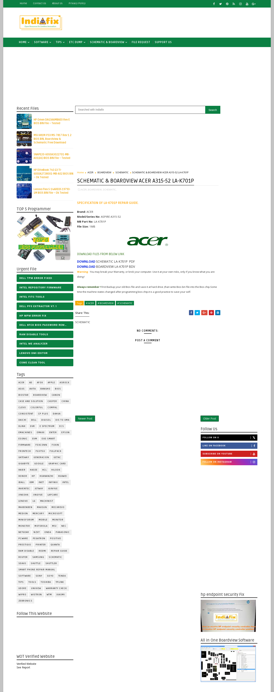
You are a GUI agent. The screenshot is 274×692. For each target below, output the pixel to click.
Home (25, 3)
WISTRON (38, 596)
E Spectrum (49, 428)
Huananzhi (49, 478)
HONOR (25, 478)
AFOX (42, 384)
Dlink (24, 428)
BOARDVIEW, (97, 199)
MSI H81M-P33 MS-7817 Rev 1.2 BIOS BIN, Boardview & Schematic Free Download (55, 140)
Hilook (58, 471)
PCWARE (25, 540)
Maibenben (28, 509)
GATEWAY (26, 459)
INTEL (68, 484)
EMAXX (43, 434)
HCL (47, 471)
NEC (66, 527)
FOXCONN (44, 446)
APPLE (53, 384)
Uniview (39, 590)
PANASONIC (65, 534)
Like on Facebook (227, 127)
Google (41, 465)
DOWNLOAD (88, 271)
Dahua (59, 415)
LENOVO (25, 503)
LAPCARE (55, 496)
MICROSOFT (58, 515)
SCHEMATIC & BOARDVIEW (109, 43)
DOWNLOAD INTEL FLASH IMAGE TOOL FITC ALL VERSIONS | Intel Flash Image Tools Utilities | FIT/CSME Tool (223, 593)
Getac (59, 459)
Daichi (25, 421)
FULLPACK (58, 453)
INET (43, 484)
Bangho (48, 390)
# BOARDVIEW (108, 318)
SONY (41, 577)
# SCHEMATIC (127, 318)
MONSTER (26, 527)
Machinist (49, 503)
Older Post (185, 434)
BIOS (60, 390)
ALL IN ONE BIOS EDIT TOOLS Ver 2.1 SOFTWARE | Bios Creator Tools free (234, 627)
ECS (64, 428)
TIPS (61, 43)
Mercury (40, 515)
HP (35, 478)
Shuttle (38, 565)
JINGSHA (26, 496)
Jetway (41, 490)
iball (24, 484)
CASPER (54, 403)
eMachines (28, 434)
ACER (24, 384)
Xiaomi (63, 596)
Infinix (55, 484)
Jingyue (40, 496)
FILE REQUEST (143, 43)
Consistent (28, 415)
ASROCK (67, 384)
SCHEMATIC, (112, 199)
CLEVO (24, 409)
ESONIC (25, 440)
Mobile (45, 521)
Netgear (26, 534)
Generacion (43, 459)
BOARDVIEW (43, 397)
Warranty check (58, 590)
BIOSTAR (26, 397)
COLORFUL (39, 409)
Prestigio (27, 546)
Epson (68, 434)
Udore (25, 590)
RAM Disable (28, 552)
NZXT (39, 534)
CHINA (67, 403)
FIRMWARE (27, 446)
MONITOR (60, 521)
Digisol (48, 421)
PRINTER (43, 546)
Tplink (62, 584)
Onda (50, 534)
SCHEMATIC (58, 559)
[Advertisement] (186, 22)
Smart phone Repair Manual (39, 571)
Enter (55, 434)
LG (36, 503)
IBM (34, 484)
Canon (58, 397)
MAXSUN (44, 509)
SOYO (52, 577)
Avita (35, 390)
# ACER (92, 318)
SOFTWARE (43, 43)
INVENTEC (26, 490)
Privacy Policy (79, 3)
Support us (165, 43)
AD (33, 384)
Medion (25, 515)
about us (59, 3)
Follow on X (227, 119)
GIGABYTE (26, 465)
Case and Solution (33, 403)
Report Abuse (207, 656)
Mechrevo (60, 509)
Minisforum (28, 521)
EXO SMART (51, 440)
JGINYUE (55, 490)
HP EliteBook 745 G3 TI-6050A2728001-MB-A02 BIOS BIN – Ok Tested (56, 175)
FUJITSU (42, 453)
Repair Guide (61, 552)
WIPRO (25, 596)
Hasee (36, 471)
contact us (41, 3)
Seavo (25, 565)
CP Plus (45, 415)
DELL (36, 421)
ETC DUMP (78, 43)
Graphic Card (59, 465)
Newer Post (87, 434)
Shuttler (53, 565)
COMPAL (55, 409)
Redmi (45, 552)
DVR (35, 428)
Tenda (64, 577)
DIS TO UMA (65, 421)
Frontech (27, 453)
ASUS (24, 390)
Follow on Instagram (227, 143)
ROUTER (25, 559)
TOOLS (35, 584)
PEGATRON (41, 540)
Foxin (58, 446)
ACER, (86, 199)
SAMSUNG (40, 559)
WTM (51, 596)
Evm (37, 440)
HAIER (24, 471)
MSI (57, 527)
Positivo (57, 540)
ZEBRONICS (28, 602)
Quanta (57, 546)
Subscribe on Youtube (227, 135)
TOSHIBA (48, 584)
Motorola (43, 527)
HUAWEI (64, 478)
